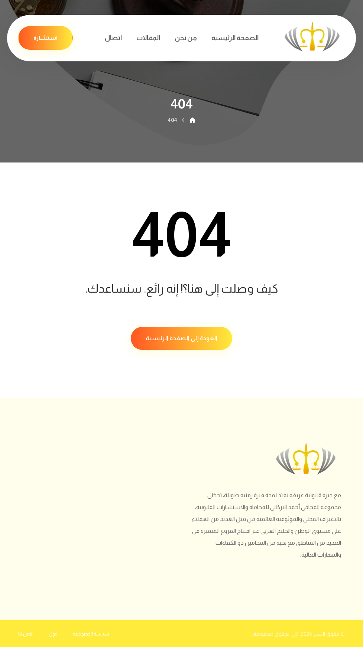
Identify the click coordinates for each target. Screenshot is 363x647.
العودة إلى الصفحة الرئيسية (181, 338)
